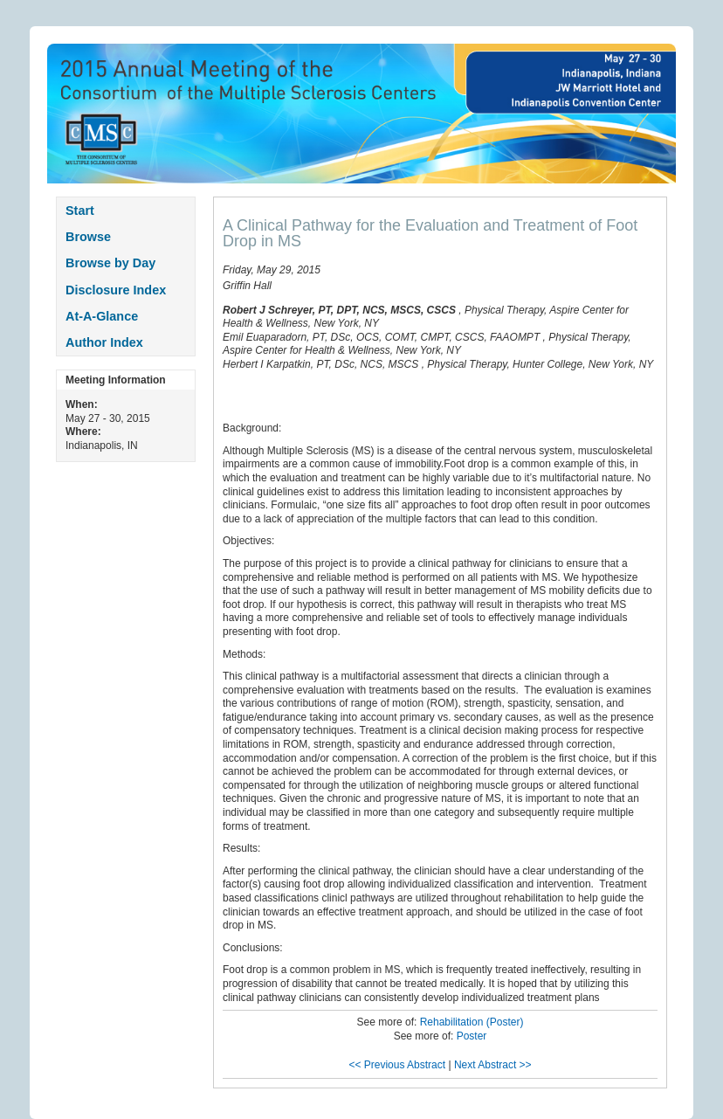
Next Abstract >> (493, 1065)
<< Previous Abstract (396, 1065)
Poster (472, 1036)
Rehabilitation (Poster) (472, 1022)
